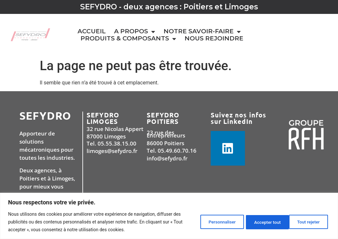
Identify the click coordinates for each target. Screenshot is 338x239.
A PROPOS (134, 31)
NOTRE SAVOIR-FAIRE (202, 31)
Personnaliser (213, 221)
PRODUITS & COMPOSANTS (128, 38)
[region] (169, 216)
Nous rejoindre (214, 38)
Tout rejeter (260, 221)
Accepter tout (307, 221)
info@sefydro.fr (167, 158)
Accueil (92, 31)
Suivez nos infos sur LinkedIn (239, 118)
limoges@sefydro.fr (112, 151)
